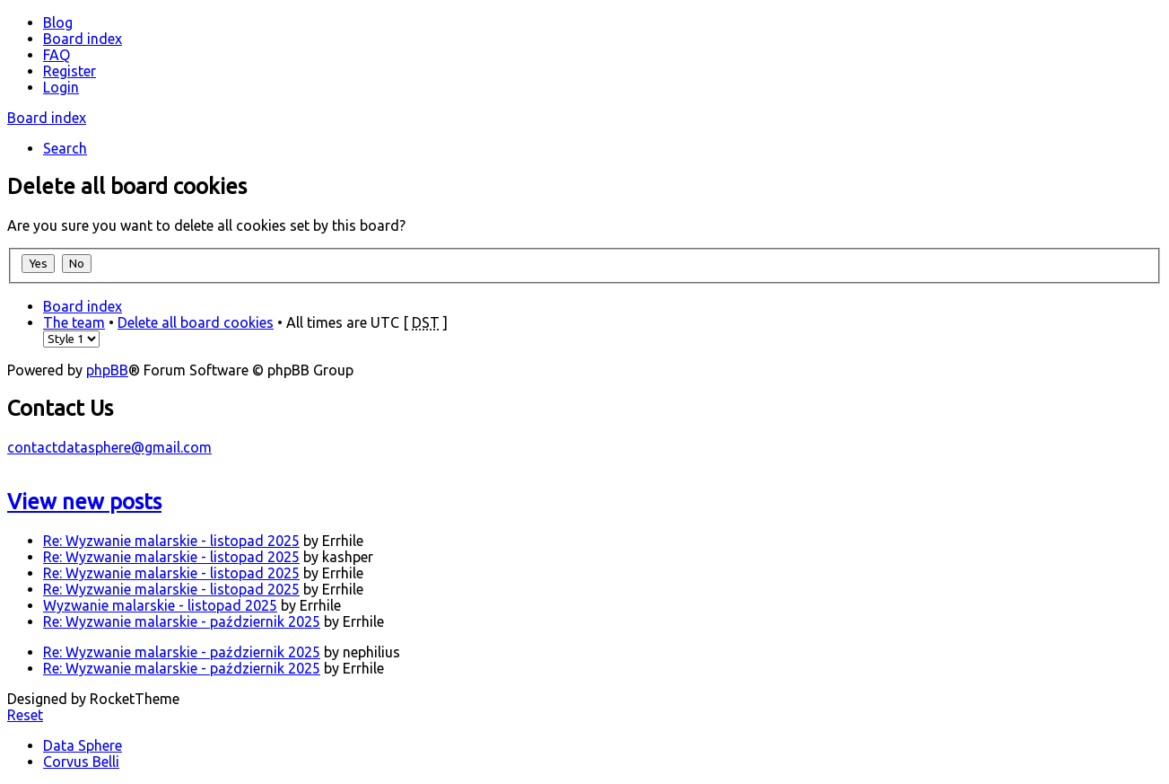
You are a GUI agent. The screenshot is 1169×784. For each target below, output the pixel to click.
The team (74, 322)
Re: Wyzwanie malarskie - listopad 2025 (171, 541)
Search (65, 148)
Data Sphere (82, 745)
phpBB (107, 370)
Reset (25, 715)
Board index (46, 118)
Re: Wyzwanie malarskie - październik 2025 (181, 621)
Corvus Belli (81, 761)
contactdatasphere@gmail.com (109, 447)
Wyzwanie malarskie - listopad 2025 (160, 605)
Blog (58, 22)
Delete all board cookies (196, 322)
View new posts (84, 501)
